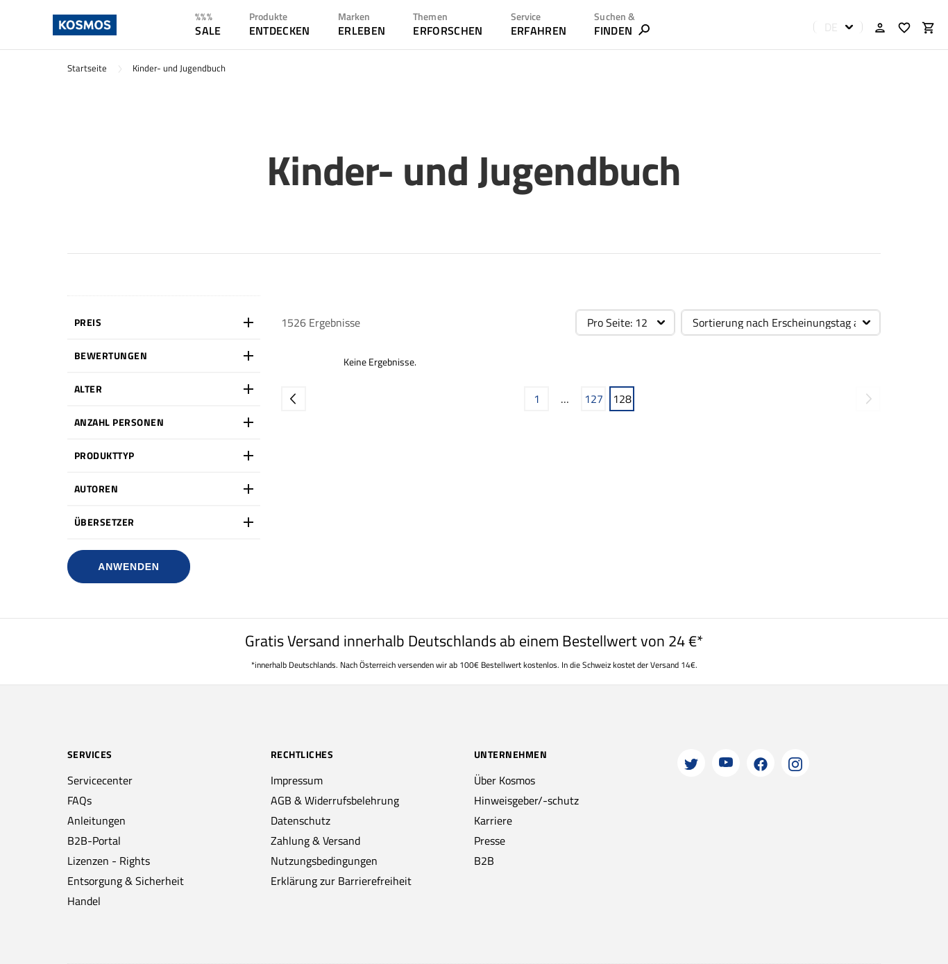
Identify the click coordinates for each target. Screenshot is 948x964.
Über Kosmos (504, 780)
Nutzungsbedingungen (324, 860)
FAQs (79, 800)
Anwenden (128, 566)
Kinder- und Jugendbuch (179, 68)
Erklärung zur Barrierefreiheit (341, 880)
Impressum (297, 780)
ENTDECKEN (279, 30)
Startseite (87, 68)
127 (593, 398)
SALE (208, 30)
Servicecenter (100, 780)
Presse (489, 840)
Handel (84, 901)
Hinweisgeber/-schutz (526, 800)
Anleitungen (96, 820)
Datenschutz (300, 820)
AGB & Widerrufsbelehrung (335, 800)
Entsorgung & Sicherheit (125, 880)
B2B (484, 860)
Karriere (493, 820)
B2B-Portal (94, 840)
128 (622, 398)
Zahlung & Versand (315, 840)
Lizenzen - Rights (108, 860)
